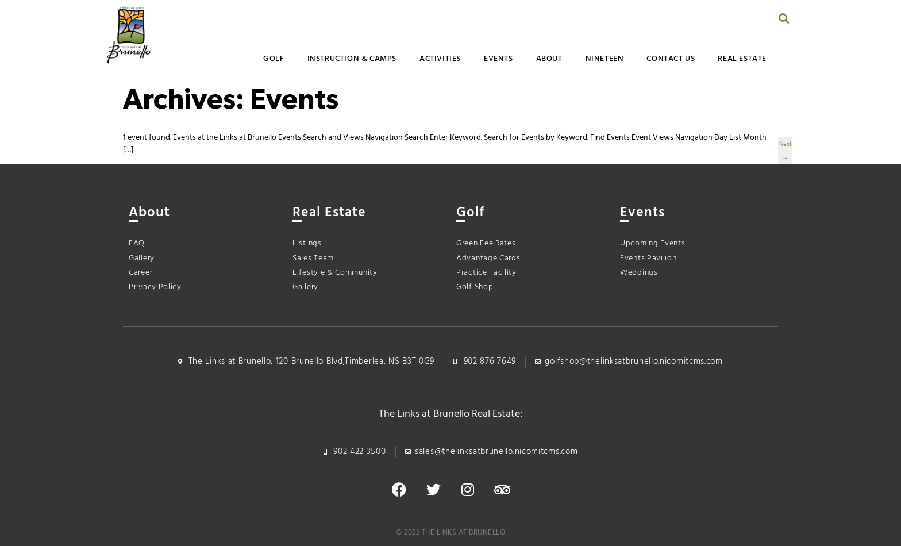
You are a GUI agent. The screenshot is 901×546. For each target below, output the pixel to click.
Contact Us (670, 59)
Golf (273, 59)
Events (498, 59)
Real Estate (742, 59)
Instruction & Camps (351, 59)
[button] (784, 18)
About (549, 59)
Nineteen (605, 59)
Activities (440, 59)
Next (785, 145)
